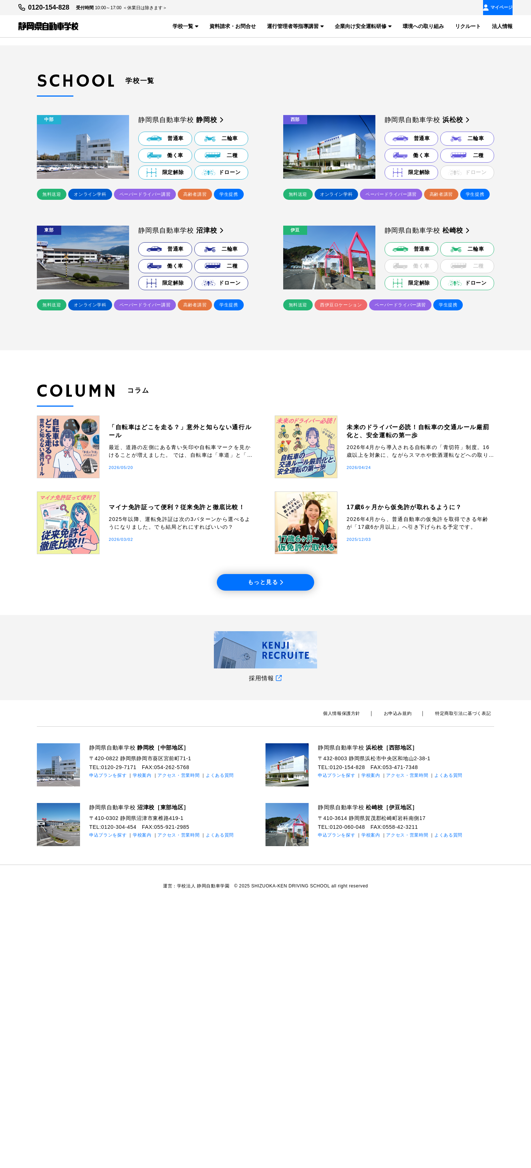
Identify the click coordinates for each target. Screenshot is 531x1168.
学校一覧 (185, 26)
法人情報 (502, 26)
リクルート (468, 26)
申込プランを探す (108, 1036)
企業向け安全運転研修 (363, 26)
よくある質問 (220, 1036)
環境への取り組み (423, 26)
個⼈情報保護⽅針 (358, 974)
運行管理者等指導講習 (295, 26)
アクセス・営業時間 (179, 1036)
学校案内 (142, 1036)
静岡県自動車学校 (142, 1008)
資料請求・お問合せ (232, 26)
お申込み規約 (407, 974)
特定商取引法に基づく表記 (466, 974)
